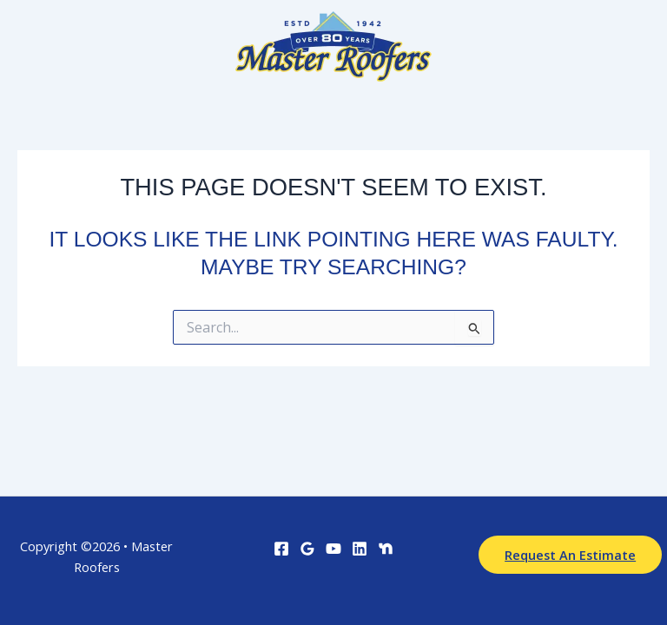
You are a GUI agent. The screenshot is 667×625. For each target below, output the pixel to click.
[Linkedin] (359, 548)
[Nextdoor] (385, 548)
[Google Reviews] (307, 548)
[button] (570, 555)
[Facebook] (281, 548)
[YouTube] (333, 548)
